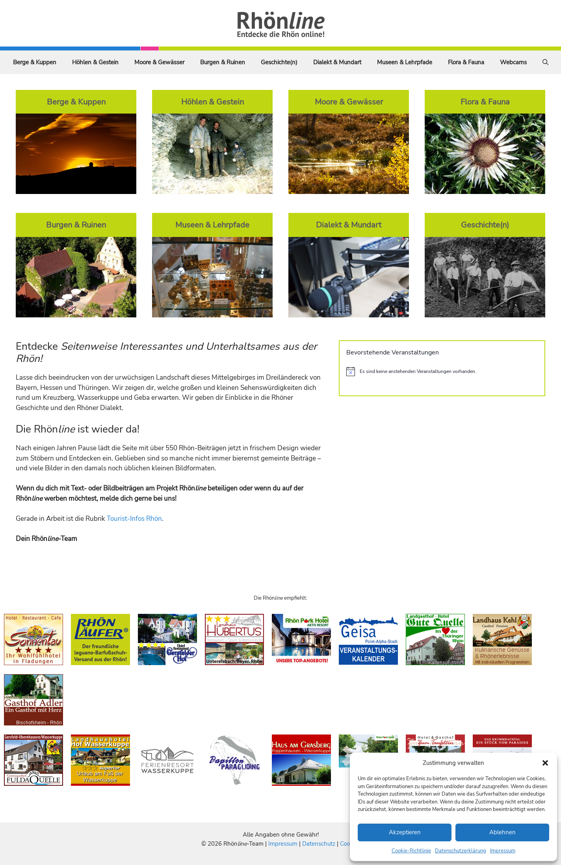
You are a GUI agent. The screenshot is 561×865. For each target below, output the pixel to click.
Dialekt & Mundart (337, 62)
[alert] (442, 371)
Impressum (502, 850)
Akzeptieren (405, 832)
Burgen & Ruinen (222, 62)
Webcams (513, 62)
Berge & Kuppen (34, 62)
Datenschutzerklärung (460, 850)
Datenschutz (318, 844)
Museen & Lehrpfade (404, 62)
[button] (545, 763)
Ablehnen (502, 832)
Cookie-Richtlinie (411, 850)
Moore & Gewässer (159, 62)
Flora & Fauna (466, 62)
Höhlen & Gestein (95, 62)
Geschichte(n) (279, 62)
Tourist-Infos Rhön (134, 518)
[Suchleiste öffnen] (545, 62)
